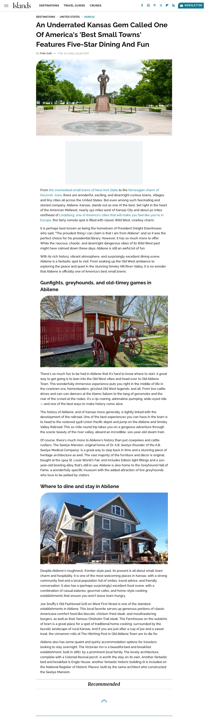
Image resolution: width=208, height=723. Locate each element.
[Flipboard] (167, 6)
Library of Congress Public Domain (150, 364)
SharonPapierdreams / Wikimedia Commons (145, 561)
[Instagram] (148, 6)
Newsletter (191, 5)
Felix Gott (46, 53)
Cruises (95, 5)
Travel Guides (74, 5)
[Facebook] (142, 6)
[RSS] (173, 6)
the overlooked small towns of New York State (83, 190)
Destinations (49, 5)
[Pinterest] (154, 6)
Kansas (89, 16)
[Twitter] (161, 6)
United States (70, 16)
